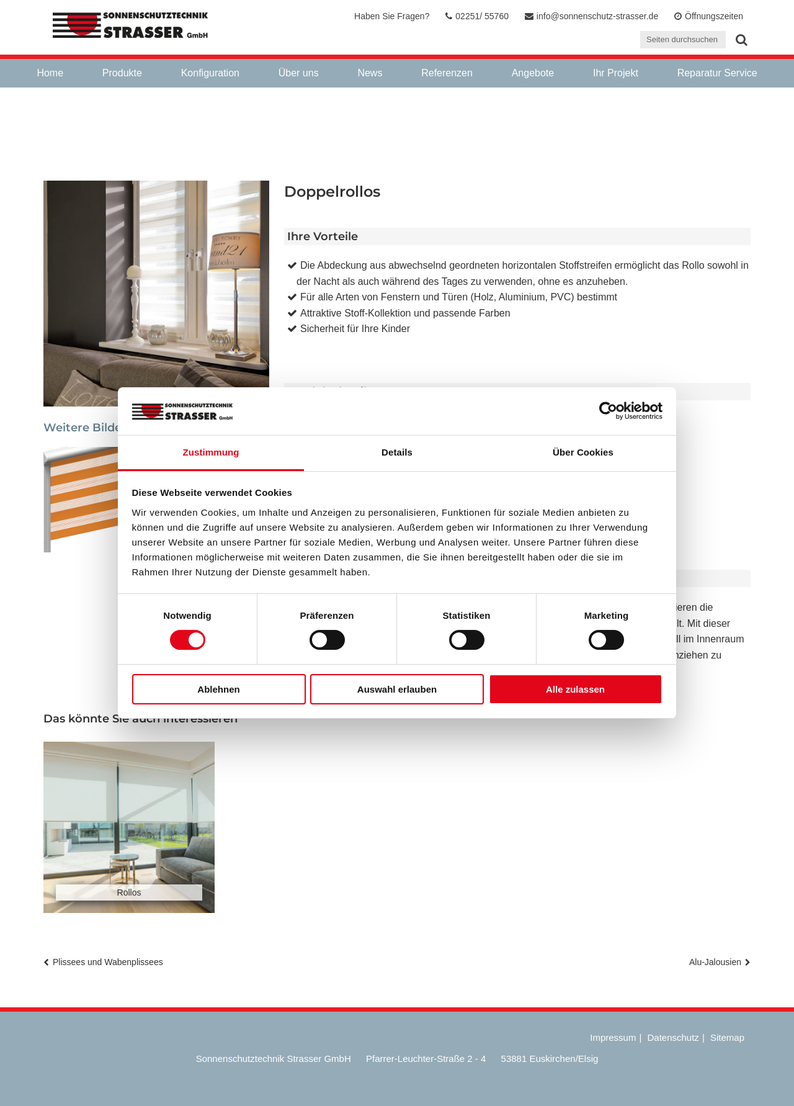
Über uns (299, 73)
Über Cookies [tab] (583, 452)
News (369, 73)
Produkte (122, 73)
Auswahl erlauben (397, 689)
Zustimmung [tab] (211, 452)
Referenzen (447, 73)
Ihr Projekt (615, 73)
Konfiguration (210, 73)
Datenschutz (672, 1037)
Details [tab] (397, 452)
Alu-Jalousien (715, 962)
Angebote (533, 73)
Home (50, 73)
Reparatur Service (717, 73)
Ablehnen (218, 689)
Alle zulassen (575, 689)
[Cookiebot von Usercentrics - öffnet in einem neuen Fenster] (608, 411)
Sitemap (727, 1037)
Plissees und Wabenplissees (108, 962)
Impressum (613, 1037)
